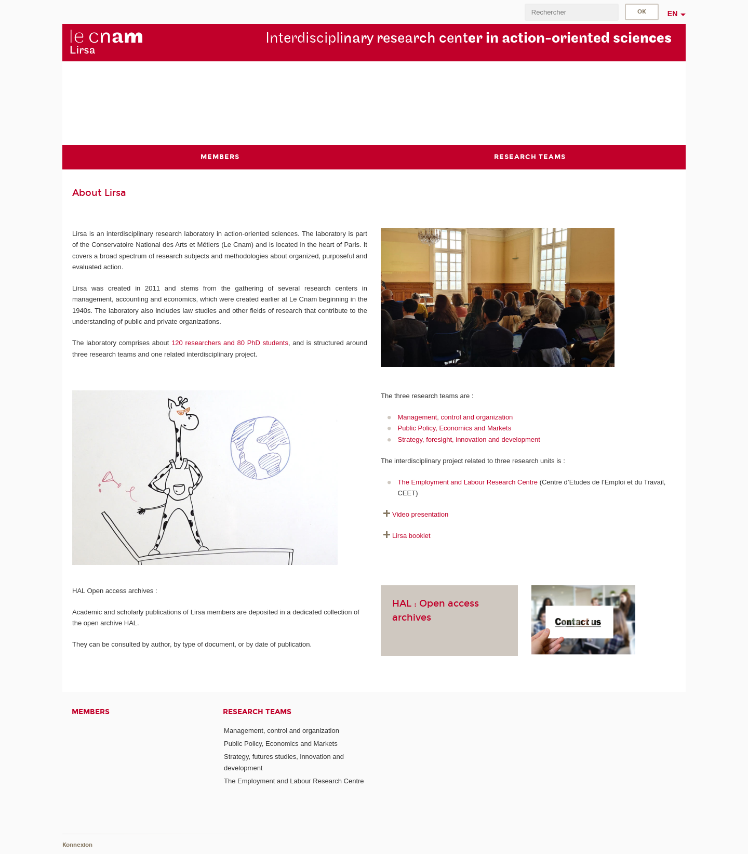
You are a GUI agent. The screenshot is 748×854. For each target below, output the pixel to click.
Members (91, 711)
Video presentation (420, 514)
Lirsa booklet (411, 536)
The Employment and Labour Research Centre (467, 482)
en (672, 13)
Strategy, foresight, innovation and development (468, 439)
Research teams (257, 711)
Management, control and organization (455, 417)
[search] (571, 12)
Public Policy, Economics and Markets (454, 428)
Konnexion (77, 845)
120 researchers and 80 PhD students (229, 343)
